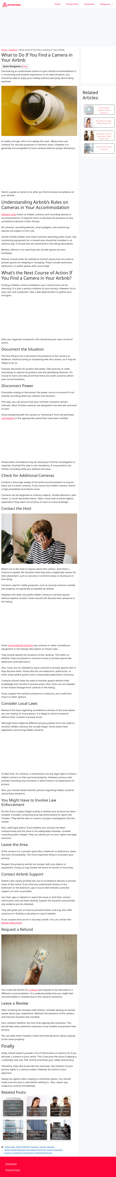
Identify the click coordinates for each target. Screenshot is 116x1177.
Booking (13, 49)
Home (57, 4)
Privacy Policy (72, 4)
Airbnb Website (23, 1147)
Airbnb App (9, 1147)
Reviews (50, 1147)
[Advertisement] (58, 27)
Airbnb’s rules (8, 214)
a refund (33, 989)
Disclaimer (89, 4)
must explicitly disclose (20, 645)
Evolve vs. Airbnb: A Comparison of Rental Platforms (28, 1153)
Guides (43, 1147)
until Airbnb (7, 418)
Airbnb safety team (11, 922)
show (24, 66)
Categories (108, 4)
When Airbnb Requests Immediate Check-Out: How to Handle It (33, 1150)
